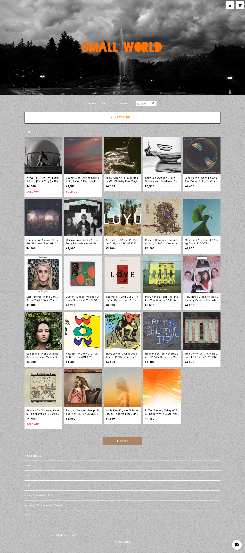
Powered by (122, 547)
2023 (27, 485)
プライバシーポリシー (36, 535)
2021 (27, 465)
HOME (92, 103)
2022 (27, 475)
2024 (27, 515)
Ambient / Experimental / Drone (43, 505)
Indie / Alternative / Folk (38, 495)
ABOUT (106, 103)
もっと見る (122, 441)
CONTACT (123, 103)
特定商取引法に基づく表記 (64, 535)
